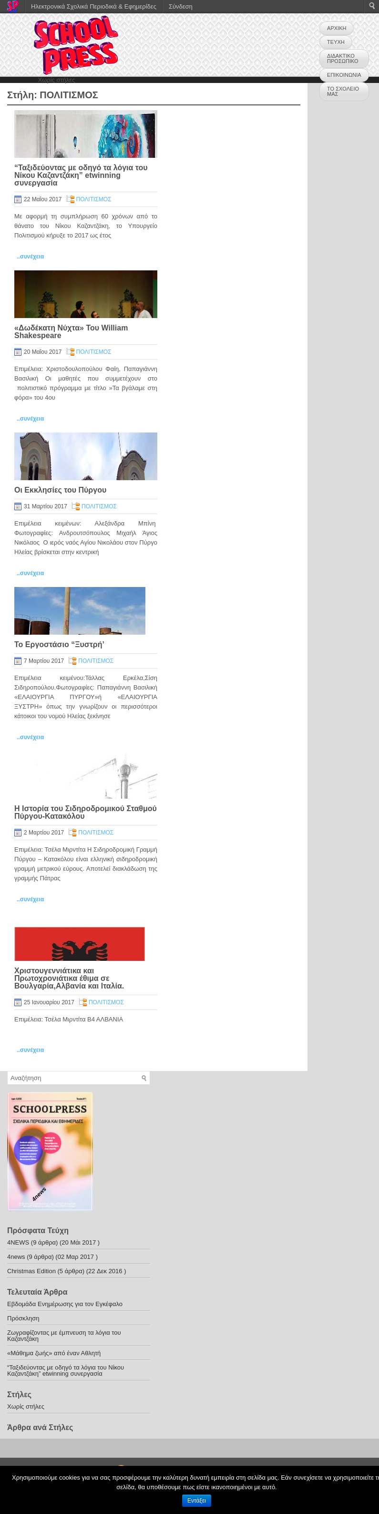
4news (16, 1256)
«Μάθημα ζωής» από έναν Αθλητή (54, 1353)
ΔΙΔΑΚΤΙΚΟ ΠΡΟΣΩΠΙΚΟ (342, 58)
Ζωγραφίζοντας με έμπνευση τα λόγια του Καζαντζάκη (64, 1335)
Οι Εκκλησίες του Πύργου (60, 490)
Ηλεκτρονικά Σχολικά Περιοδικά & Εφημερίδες (93, 6)
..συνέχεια (30, 256)
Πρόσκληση (23, 1318)
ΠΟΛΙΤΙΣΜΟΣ (94, 199)
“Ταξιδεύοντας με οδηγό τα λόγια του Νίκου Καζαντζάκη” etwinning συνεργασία (81, 175)
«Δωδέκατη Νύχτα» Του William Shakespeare (71, 332)
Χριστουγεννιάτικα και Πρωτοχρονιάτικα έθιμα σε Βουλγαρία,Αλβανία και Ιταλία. (69, 978)
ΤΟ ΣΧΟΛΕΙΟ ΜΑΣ (343, 91)
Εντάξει (196, 1500)
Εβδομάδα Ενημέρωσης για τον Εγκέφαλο (65, 1304)
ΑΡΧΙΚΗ (336, 28)
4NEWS (18, 1242)
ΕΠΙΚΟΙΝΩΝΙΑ (344, 75)
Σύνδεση (181, 6)
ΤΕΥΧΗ (336, 42)
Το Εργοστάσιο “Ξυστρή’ (59, 644)
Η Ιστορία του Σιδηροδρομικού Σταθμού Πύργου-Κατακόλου (85, 812)
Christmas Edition (31, 1271)
